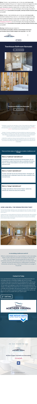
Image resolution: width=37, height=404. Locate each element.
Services (13, 343)
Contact (26, 343)
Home (10, 343)
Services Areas (18, 343)
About (23, 343)
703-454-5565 (18, 358)
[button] (27, 35)
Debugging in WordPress (6, 8)
